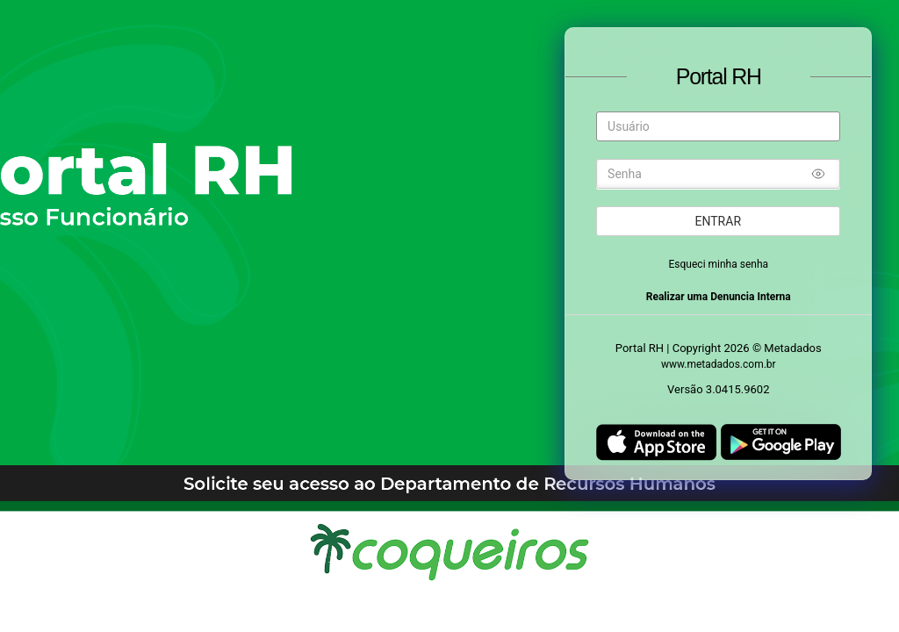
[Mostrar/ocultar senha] (818, 176)
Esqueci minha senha (719, 264)
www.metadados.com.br (718, 364)
